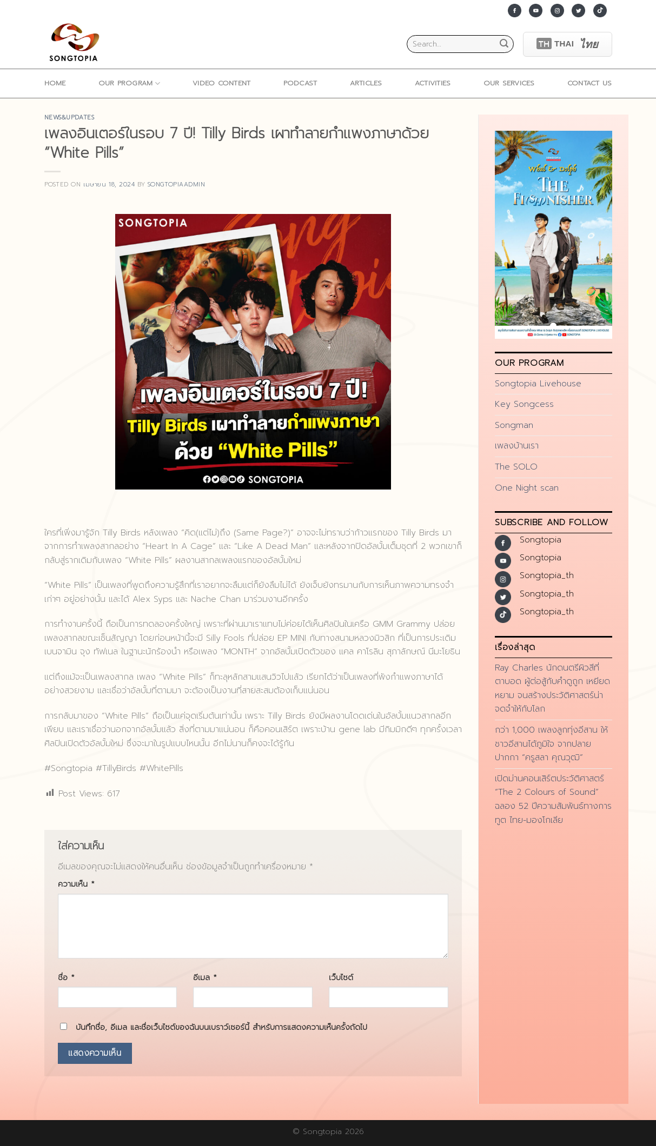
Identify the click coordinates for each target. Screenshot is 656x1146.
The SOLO (516, 466)
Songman (514, 425)
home (55, 83)
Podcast (300, 83)
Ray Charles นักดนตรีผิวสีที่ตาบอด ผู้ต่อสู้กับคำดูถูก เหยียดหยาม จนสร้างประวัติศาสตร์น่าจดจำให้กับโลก (552, 688)
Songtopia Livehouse (538, 383)
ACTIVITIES (433, 83)
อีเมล (205, 977)
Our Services (509, 83)
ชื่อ (66, 977)
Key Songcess (524, 404)
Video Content (221, 83)
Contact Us (589, 83)
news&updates (69, 117)
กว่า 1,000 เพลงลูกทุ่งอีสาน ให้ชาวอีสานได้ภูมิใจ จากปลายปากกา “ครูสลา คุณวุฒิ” (551, 743)
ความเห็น (76, 884)
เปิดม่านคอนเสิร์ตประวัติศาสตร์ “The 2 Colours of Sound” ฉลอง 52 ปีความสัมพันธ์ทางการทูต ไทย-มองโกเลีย (553, 799)
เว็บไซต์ (341, 977)
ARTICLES (366, 83)
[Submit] (504, 44)
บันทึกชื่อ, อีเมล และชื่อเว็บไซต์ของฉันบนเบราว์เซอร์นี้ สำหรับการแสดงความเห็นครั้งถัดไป (221, 1027)
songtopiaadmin (177, 184)
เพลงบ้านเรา (517, 445)
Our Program (129, 83)
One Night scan (527, 487)
